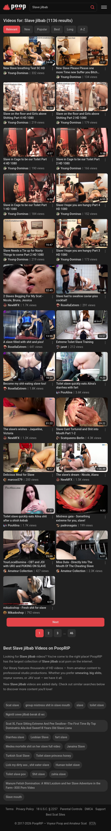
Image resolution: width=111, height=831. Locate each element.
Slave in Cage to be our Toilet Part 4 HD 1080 (25, 161)
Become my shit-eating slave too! (24, 383)
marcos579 (15, 479)
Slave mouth (14, 797)
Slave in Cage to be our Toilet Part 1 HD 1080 (25, 207)
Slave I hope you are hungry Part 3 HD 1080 (78, 252)
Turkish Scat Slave (17, 755)
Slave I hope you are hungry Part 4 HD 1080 (78, 207)
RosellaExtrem (70, 305)
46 (71, 633)
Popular (42, 29)
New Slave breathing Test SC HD (24, 68)
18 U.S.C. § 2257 (47, 809)
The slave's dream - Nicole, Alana (77, 474)
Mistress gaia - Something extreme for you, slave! (73, 518)
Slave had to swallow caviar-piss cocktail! (77, 298)
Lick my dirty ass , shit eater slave (27, 765)
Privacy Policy (25, 809)
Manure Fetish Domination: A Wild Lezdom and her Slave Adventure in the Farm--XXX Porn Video (53, 785)
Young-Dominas (18, 73)
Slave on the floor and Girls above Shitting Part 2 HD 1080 (77, 115)
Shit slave (38, 774)
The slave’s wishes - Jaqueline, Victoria (23, 431)
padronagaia (69, 525)
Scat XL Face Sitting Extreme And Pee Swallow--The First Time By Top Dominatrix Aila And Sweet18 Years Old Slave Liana (51, 726)
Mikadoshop (16, 612)
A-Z (82, 29)
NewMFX (14, 305)
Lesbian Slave (39, 737)
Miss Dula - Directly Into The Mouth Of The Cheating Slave (75, 564)
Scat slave (12, 705)
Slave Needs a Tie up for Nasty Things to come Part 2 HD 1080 (23, 252)
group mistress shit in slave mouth (48, 705)
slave (80, 705)
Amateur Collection (20, 571)
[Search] (92, 7)
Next (55, 622)
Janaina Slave (76, 746)
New (27, 29)
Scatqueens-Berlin (72, 438)
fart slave (61, 737)
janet (64, 346)
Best (57, 29)
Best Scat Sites (55, 814)
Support (100, 809)
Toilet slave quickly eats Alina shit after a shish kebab (25, 518)
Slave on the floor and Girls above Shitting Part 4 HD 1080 (24, 115)
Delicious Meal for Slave (18, 474)
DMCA (89, 809)
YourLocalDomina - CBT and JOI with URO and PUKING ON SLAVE (24, 564)
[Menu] (104, 7)
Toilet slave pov (16, 774)
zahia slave (58, 774)
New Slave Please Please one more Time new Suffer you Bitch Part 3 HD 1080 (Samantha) (76, 70)
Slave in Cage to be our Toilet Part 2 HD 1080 (78, 161)
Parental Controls (71, 809)
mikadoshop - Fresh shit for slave (24, 607)
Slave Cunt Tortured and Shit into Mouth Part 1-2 (77, 431)
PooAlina (66, 392)
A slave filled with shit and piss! (23, 342)
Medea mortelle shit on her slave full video (33, 746)
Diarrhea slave (15, 737)
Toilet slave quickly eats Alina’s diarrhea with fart (76, 385)
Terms (9, 809)
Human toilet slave (68, 765)
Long (70, 29)
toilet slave (97, 705)
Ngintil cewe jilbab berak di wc (25, 714)
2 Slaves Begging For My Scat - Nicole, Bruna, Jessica (23, 298)
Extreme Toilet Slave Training (74, 342)
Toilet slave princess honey (53, 755)
